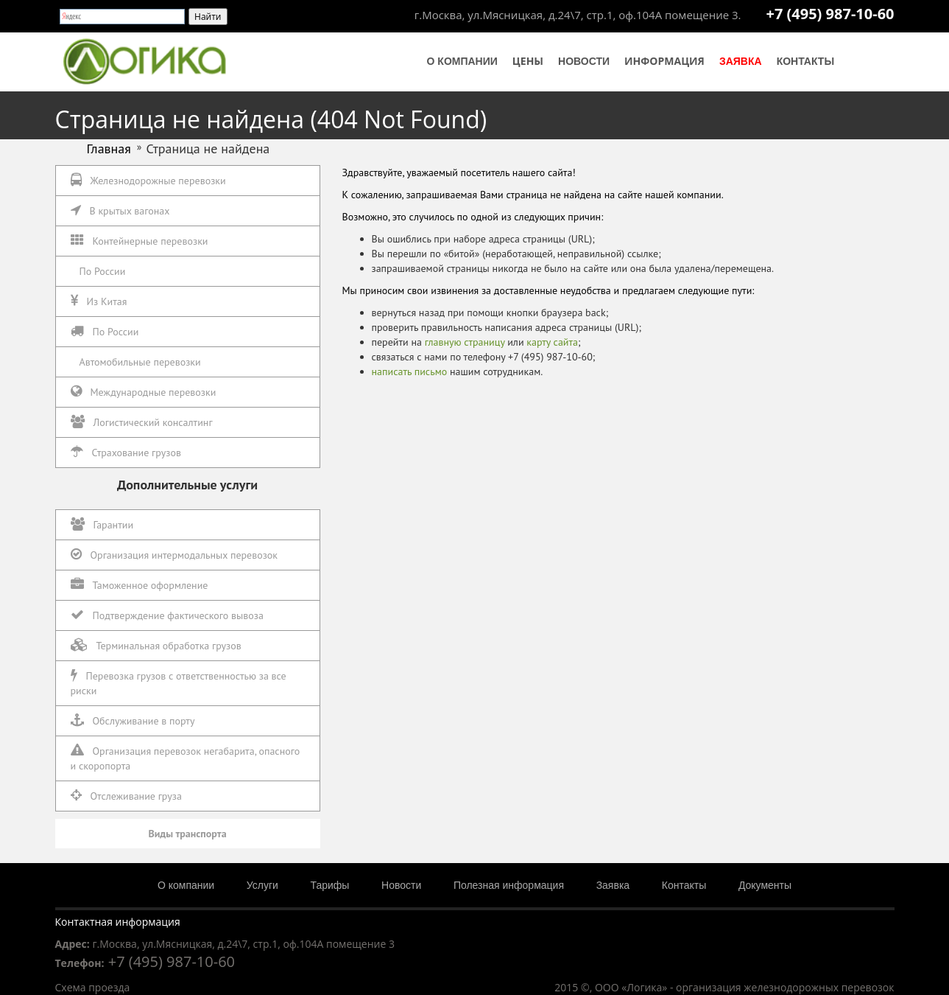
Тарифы (330, 885)
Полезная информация (509, 885)
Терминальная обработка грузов (156, 645)
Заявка (740, 61)
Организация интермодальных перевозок (174, 555)
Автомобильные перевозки (140, 362)
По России (103, 271)
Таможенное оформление (139, 585)
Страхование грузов (126, 452)
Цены (527, 61)
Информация (664, 61)
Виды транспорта (187, 833)
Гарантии (102, 524)
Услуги (262, 885)
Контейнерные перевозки (139, 241)
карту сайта (552, 342)
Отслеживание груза (126, 796)
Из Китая (99, 301)
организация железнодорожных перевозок (785, 987)
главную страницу (465, 342)
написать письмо (410, 371)
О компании (462, 61)
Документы (764, 885)
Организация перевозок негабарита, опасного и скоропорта (185, 758)
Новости (584, 61)
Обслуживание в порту (133, 720)
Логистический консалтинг (142, 422)
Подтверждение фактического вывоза (167, 615)
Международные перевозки (143, 392)
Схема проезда (92, 987)
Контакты (805, 61)
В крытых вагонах (120, 210)
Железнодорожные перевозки (148, 180)
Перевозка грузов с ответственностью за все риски (178, 682)
